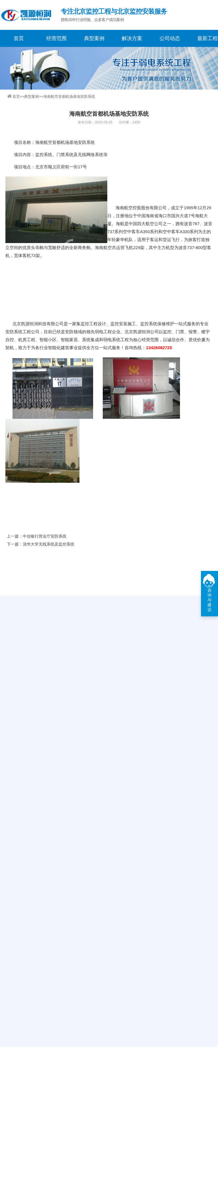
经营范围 (56, 38)
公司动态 (170, 38)
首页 (19, 38)
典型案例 (94, 38)
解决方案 (132, 38)
